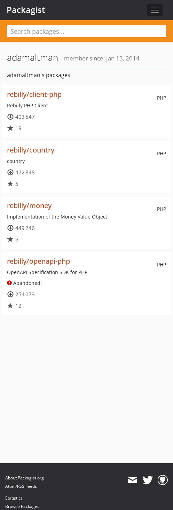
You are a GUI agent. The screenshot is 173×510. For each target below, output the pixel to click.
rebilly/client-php (34, 94)
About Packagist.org (24, 478)
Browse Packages (22, 506)
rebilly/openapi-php (38, 261)
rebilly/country (30, 150)
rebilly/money (29, 205)
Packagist (26, 9)
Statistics (14, 498)
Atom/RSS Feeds (21, 486)
